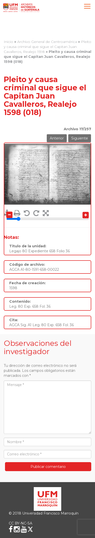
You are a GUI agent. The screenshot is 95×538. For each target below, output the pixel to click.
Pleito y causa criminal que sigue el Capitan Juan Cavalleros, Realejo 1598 (47, 46)
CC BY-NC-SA (20, 523)
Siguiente (79, 138)
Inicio (8, 41)
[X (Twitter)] (30, 529)
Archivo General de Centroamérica (47, 41)
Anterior (57, 138)
